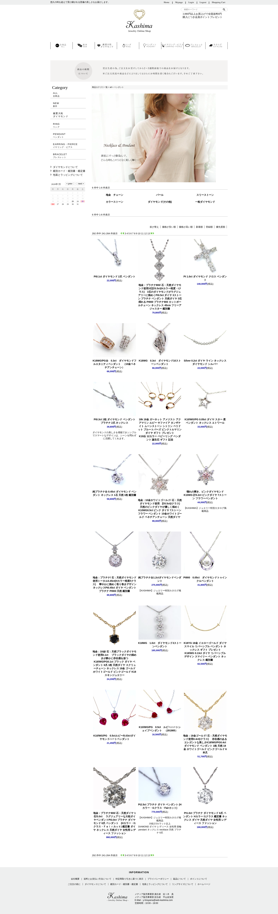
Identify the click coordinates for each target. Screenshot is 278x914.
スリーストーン (205, 194)
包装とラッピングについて (68, 174)
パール (159, 194)
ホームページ (204, 884)
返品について (179, 879)
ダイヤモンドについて (65, 167)
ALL (68, 94)
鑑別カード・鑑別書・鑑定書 (69, 170)
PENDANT (68, 135)
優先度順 (220, 227)
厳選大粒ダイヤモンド (60, 115)
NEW (68, 104)
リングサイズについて (182, 884)
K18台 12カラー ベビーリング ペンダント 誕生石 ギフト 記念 (160, 429)
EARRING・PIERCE (68, 145)
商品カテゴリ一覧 (100, 87)
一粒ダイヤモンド (205, 201)
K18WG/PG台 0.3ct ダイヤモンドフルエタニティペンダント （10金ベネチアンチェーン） (114, 364)
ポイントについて (198, 879)
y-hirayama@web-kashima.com (158, 900)
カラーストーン (114, 201)
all (111, 87)
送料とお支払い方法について (97, 879)
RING (68, 125)
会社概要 (75, 879)
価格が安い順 (169, 227)
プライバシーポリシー (158, 879)
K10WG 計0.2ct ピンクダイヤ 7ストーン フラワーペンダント (205, 495)
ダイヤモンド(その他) (160, 201)
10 (139, 233)
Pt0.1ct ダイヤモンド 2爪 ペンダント (114, 276)
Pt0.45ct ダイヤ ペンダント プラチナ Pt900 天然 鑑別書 (114, 584)
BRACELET (68, 155)
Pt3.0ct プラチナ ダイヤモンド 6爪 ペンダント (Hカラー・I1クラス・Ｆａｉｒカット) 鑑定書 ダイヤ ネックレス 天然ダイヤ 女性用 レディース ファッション (114, 823)
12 (145, 233)
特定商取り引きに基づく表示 (129, 879)
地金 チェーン (114, 194)
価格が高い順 (186, 227)
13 (148, 233)
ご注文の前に (74, 884)
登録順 (209, 227)
